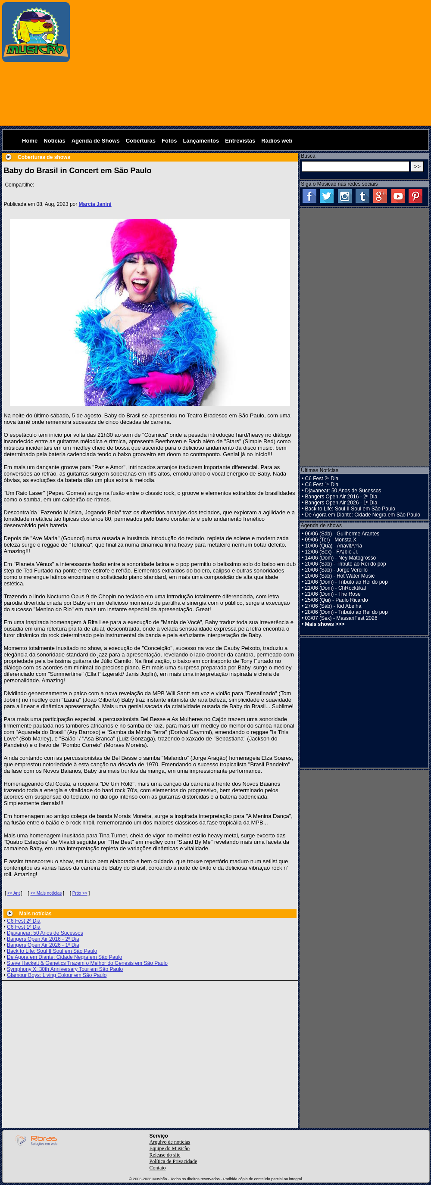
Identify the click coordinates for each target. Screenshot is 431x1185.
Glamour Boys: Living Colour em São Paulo (56, 975)
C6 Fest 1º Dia (24, 927)
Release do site (165, 1155)
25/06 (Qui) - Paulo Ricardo (336, 600)
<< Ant (13, 893)
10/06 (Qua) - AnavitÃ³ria (333, 546)
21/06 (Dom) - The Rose (333, 594)
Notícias (55, 140)
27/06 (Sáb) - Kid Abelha (333, 606)
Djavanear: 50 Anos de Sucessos (45, 933)
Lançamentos (201, 140)
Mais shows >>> (325, 624)
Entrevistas (240, 140)
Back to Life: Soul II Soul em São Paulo (52, 951)
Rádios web (276, 140)
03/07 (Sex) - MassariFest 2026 (341, 618)
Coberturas (141, 140)
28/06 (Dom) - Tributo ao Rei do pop (346, 612)
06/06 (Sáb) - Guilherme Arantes (342, 534)
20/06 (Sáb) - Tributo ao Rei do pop (345, 564)
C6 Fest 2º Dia (24, 921)
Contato (158, 1168)
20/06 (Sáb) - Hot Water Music (340, 576)
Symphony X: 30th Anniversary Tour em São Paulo (65, 969)
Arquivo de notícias (170, 1142)
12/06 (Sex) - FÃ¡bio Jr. (332, 552)
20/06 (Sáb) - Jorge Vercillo (336, 570)
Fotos (169, 140)
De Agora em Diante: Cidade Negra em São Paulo (64, 957)
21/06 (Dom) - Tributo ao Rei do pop (346, 582)
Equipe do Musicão (170, 1148)
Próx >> (79, 893)
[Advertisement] (251, 62)
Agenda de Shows (96, 140)
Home (29, 140)
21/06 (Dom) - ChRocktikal (335, 588)
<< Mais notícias (46, 893)
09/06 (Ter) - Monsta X (330, 540)
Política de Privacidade (173, 1161)
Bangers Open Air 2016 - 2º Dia (43, 939)
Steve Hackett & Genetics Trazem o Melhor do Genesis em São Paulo (87, 963)
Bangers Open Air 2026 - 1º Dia (43, 945)
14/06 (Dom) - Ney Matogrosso (340, 558)
